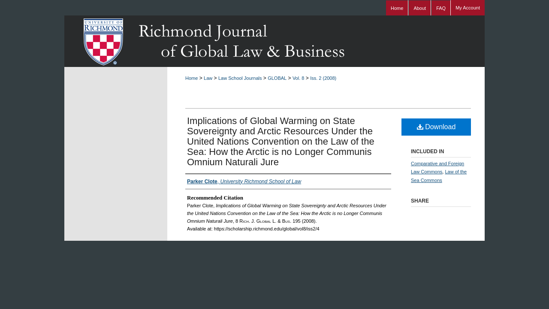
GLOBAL (277, 78)
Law (208, 78)
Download (436, 126)
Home (191, 78)
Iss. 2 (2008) (323, 78)
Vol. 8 (299, 78)
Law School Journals (240, 78)
